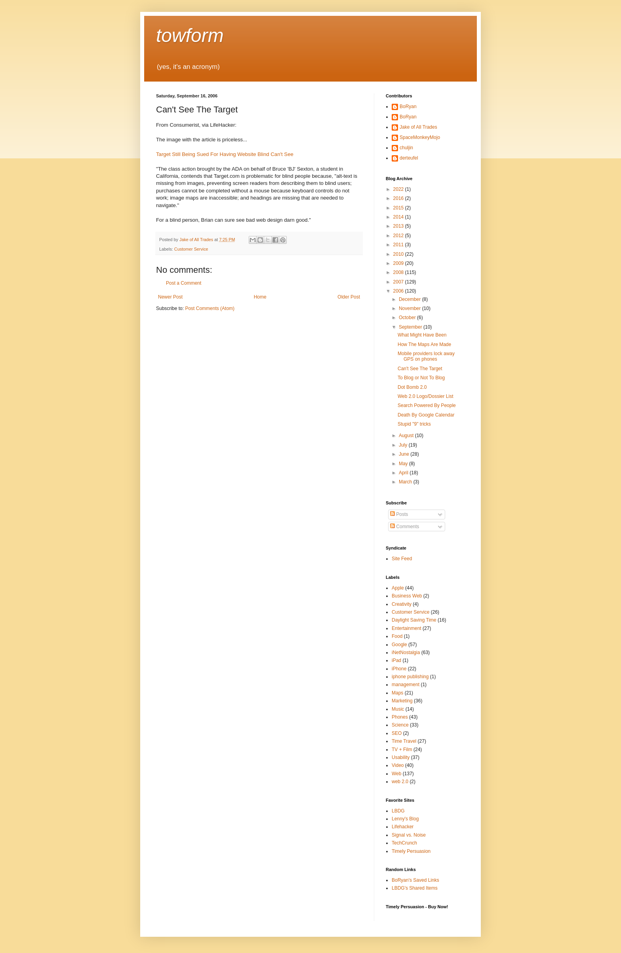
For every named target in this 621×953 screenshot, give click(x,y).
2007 (399, 282)
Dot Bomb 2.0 (412, 387)
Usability (401, 757)
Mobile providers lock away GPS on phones (426, 356)
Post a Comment (183, 283)
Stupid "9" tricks (414, 424)
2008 (399, 272)
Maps (397, 693)
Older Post (348, 297)
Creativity (401, 604)
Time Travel (404, 741)
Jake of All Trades (418, 127)
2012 (399, 235)
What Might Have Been (422, 335)
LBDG (398, 811)
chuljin (406, 147)
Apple (398, 588)
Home (260, 297)
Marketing (402, 701)
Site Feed (402, 558)
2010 (399, 254)
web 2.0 (400, 781)
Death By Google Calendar (426, 415)
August (407, 435)
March (406, 482)
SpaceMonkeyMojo (420, 137)
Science (400, 725)
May (404, 463)
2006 (399, 291)
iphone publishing (410, 676)
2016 (399, 198)
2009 (399, 263)
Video (398, 765)
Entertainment (406, 628)
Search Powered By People (427, 405)
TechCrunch (404, 843)
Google (399, 644)
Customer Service (191, 249)
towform (190, 35)
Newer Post (170, 297)
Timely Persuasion (411, 851)
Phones (400, 717)
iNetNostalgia (406, 652)
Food (397, 636)
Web (396, 773)
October (408, 317)
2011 (399, 244)
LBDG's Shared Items (415, 888)
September (411, 327)
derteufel (409, 158)
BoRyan (408, 106)
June (404, 454)
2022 (399, 189)
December (410, 299)
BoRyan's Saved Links (415, 880)
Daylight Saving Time (414, 620)
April (404, 473)
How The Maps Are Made (424, 344)
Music (398, 709)
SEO (397, 733)
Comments (404, 526)
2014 (399, 217)
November (410, 308)
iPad (396, 660)
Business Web (407, 596)
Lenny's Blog (405, 819)
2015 (399, 208)
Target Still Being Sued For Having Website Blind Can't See (224, 154)
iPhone (399, 668)
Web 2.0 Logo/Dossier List (425, 396)
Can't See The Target (420, 368)
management (405, 684)
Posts (399, 514)
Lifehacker (402, 826)
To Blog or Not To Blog (421, 377)
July (404, 445)
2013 (399, 226)
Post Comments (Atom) (209, 308)
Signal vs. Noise (409, 835)
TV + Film (402, 749)
